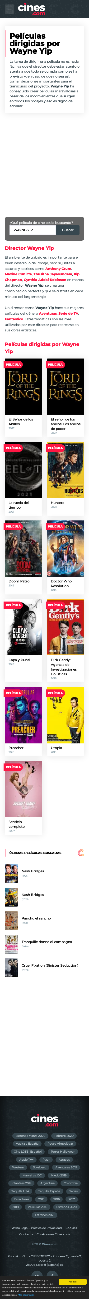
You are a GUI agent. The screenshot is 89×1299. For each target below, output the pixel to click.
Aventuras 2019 (66, 1167)
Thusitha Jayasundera (52, 274)
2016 (56, 1199)
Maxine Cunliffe (18, 274)
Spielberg (39, 1167)
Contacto (26, 1234)
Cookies (71, 1228)
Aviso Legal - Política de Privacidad (37, 1228)
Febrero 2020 (64, 1136)
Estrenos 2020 (66, 1207)
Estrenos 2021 (44, 1215)
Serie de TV (68, 313)
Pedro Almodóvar (60, 1143)
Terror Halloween (63, 1151)
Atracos (64, 1159)
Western (18, 1167)
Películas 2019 (37, 1207)
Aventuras (48, 313)
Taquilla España (49, 1191)
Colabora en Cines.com (53, 1234)
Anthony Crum (58, 269)
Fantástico (14, 319)
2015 (41, 1199)
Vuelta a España (27, 1143)
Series (73, 1191)
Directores (21, 1199)
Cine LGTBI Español (28, 1151)
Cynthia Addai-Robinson (45, 280)
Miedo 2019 (58, 1175)
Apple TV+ (26, 1159)
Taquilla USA (20, 1191)
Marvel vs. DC (32, 1175)
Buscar (68, 230)
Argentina (47, 1183)
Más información (26, 1295)
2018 (15, 1207)
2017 (72, 1199)
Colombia (71, 1183)
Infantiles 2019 (21, 1183)
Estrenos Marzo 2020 (30, 1136)
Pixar (46, 1159)
